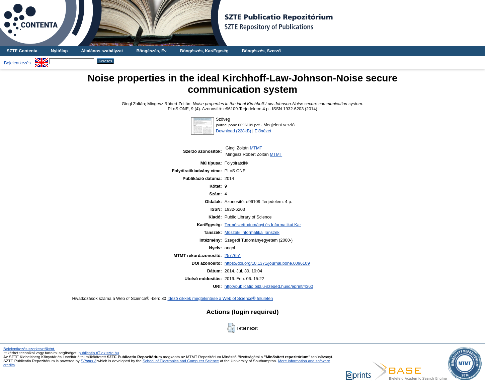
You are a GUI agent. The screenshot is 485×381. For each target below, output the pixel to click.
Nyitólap (59, 50)
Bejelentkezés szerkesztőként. (29, 349)
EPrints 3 (88, 361)
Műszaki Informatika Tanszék (252, 232)
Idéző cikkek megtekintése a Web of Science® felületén (220, 298)
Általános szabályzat (102, 50)
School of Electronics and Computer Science (181, 361)
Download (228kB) (233, 130)
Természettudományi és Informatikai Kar (263, 224)
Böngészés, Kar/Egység (204, 50)
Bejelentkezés (17, 62)
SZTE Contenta (22, 50)
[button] (231, 328)
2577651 (233, 255)
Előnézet (263, 130)
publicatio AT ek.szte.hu (99, 353)
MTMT (256, 147)
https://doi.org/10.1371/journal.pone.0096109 (267, 263)
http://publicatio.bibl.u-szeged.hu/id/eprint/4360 (269, 286)
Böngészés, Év (151, 50)
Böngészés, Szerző (261, 50)
